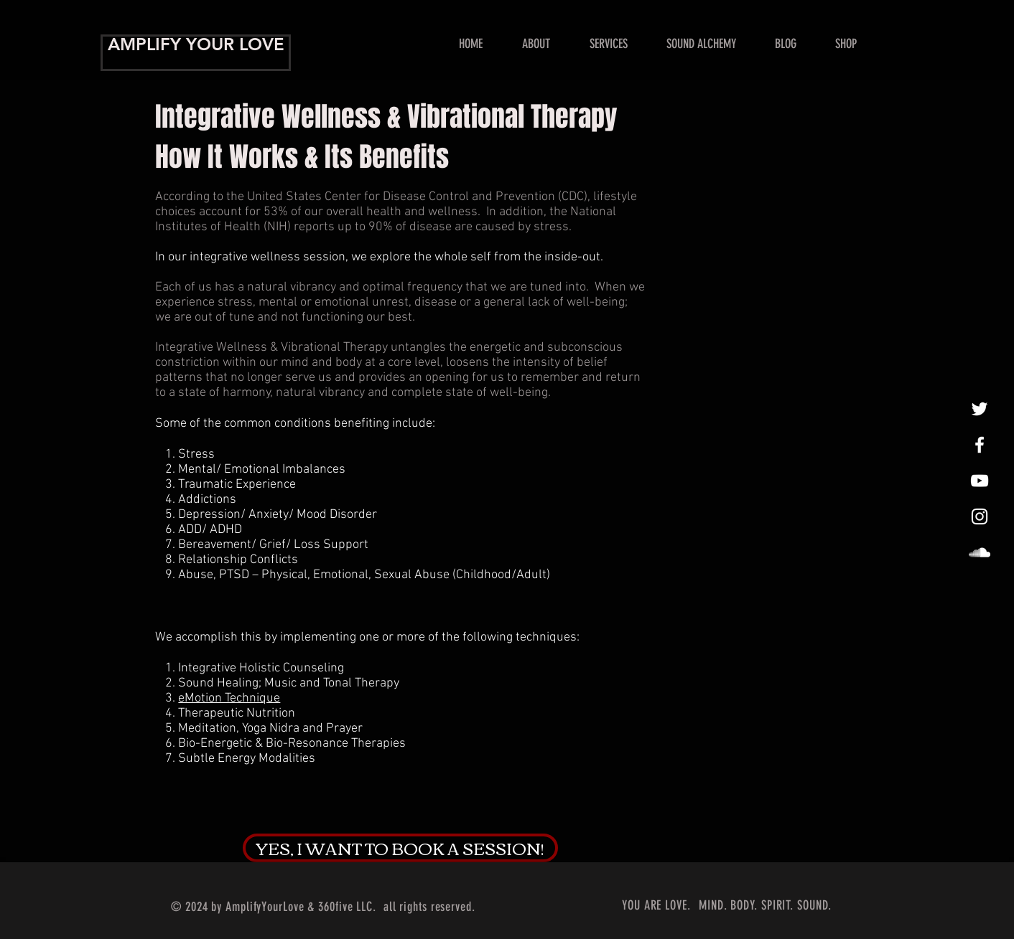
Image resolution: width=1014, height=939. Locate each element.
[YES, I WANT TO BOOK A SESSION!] (400, 848)
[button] (608, 44)
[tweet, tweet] (979, 409)
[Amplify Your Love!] (979, 445)
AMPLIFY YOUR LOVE (196, 44)
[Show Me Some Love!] (979, 480)
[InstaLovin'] (979, 516)
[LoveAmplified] (979, 552)
